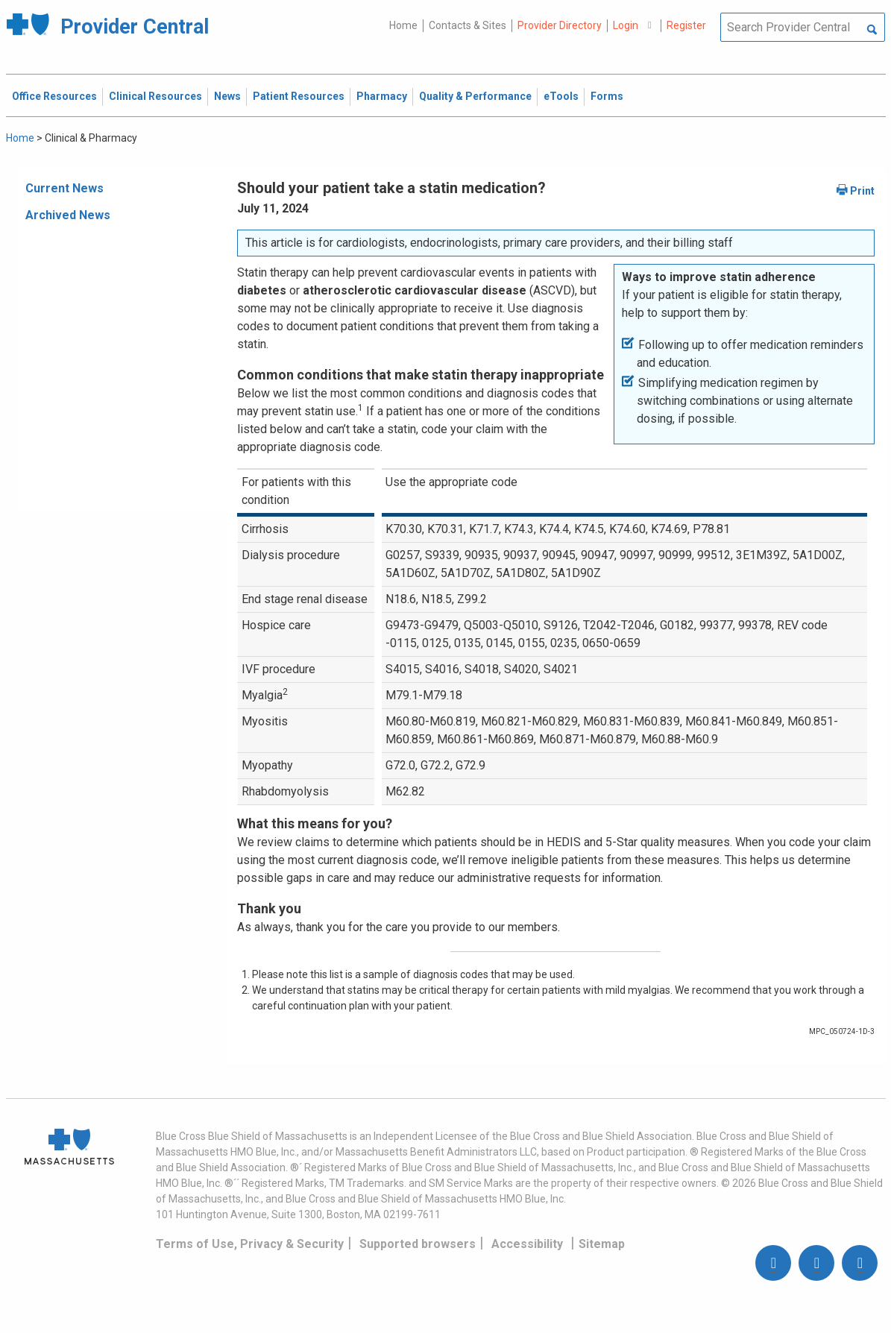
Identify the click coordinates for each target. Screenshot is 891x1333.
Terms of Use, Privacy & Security (250, 1244)
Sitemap (602, 1244)
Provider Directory (559, 25)
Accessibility (527, 1244)
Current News (64, 188)
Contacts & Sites (467, 25)
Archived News (67, 215)
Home (403, 25)
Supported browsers (417, 1244)
